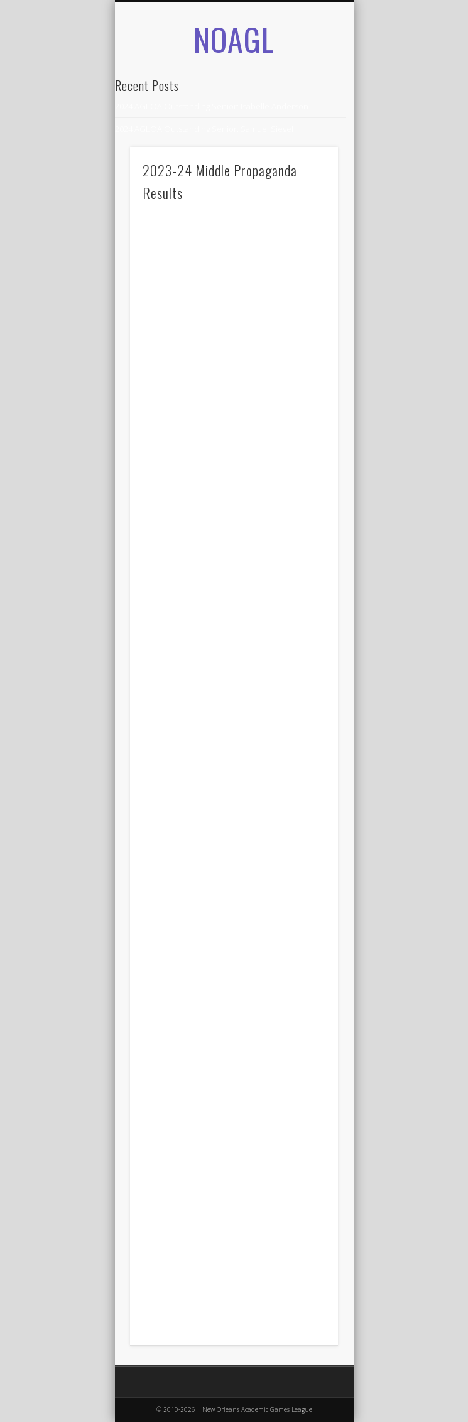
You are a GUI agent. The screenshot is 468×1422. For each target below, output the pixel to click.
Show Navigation (307, 138)
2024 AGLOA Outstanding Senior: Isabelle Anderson (211, 106)
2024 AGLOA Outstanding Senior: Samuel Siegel (204, 128)
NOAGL (234, 38)
